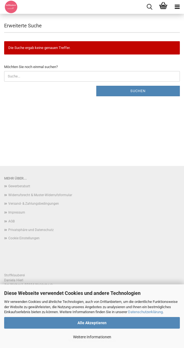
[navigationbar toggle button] (177, 7)
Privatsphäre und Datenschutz (31, 230)
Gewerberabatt (19, 186)
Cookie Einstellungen (24, 238)
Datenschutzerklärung (145, 312)
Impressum (16, 212)
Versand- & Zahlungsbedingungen (33, 204)
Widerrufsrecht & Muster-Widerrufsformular (40, 195)
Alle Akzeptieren (92, 323)
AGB (11, 221)
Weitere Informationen (92, 337)
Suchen (138, 91)
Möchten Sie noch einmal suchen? (31, 67)
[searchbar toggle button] (149, 7)
